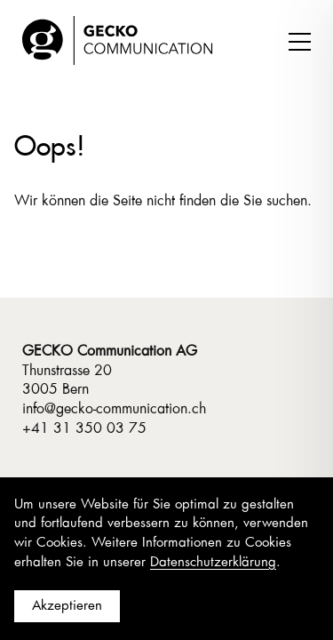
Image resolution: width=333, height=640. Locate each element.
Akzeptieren (67, 605)
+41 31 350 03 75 (84, 428)
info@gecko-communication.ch (114, 409)
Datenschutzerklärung (213, 562)
